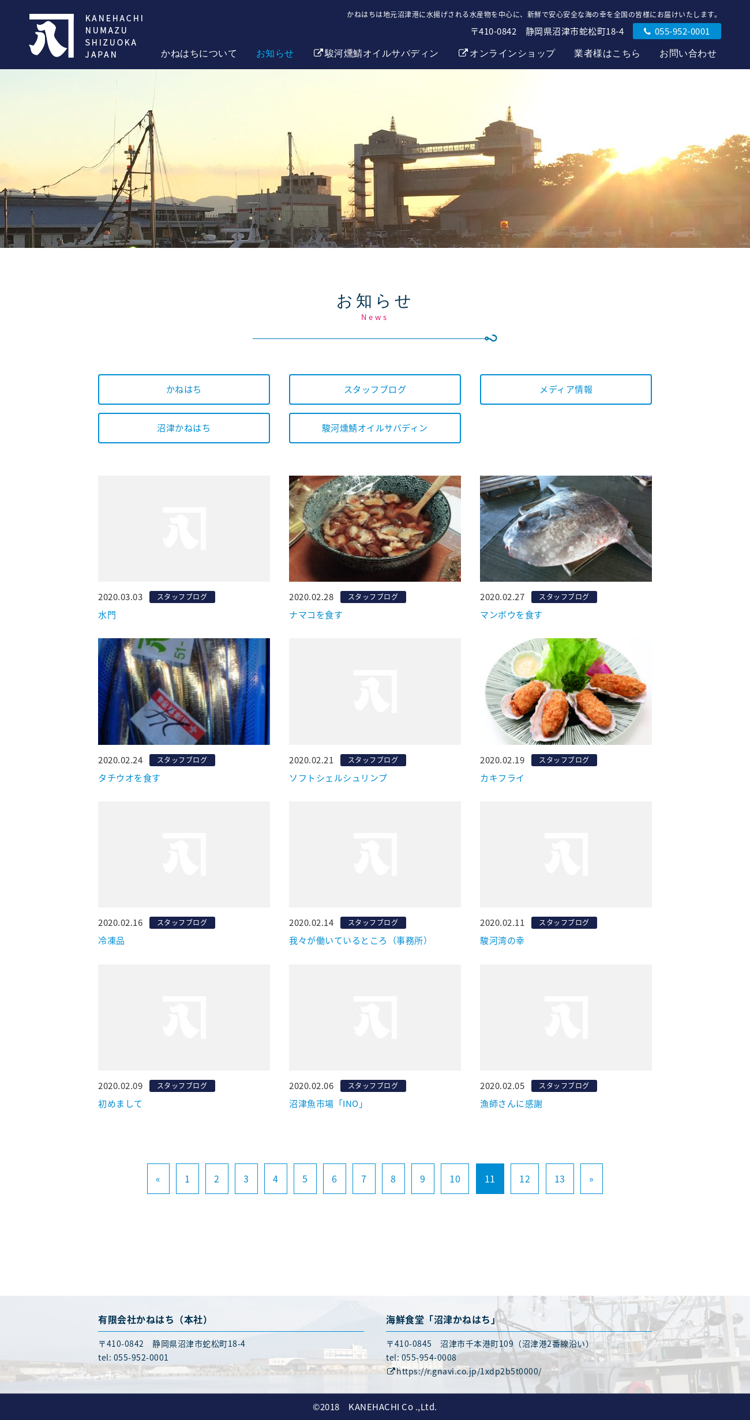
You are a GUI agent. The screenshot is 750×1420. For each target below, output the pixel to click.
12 (524, 1178)
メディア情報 (565, 389)
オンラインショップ (506, 53)
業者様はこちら (607, 53)
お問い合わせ (688, 53)
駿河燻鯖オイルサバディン (376, 53)
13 (559, 1178)
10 (454, 1178)
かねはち (184, 389)
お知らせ (275, 53)
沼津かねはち (184, 427)
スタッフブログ (375, 389)
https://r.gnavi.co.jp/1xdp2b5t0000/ (464, 1371)
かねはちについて (199, 53)
